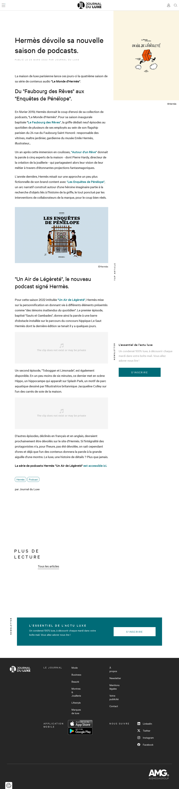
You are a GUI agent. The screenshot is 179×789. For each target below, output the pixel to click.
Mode (74, 667)
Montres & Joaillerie (76, 692)
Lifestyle (76, 702)
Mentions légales (114, 686)
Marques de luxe (76, 711)
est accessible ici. (95, 465)
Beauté (75, 681)
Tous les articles (48, 566)
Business (76, 674)
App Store (80, 723)
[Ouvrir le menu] (3, 5)
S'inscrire (139, 372)
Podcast (33, 479)
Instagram (145, 737)
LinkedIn (144, 723)
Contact (113, 706)
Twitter (143, 730)
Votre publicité (114, 697)
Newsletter (115, 678)
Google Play (80, 731)
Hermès (20, 479)
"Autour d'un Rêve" (84, 152)
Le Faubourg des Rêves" (44, 122)
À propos (113, 669)
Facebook (145, 744)
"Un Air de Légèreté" (71, 300)
